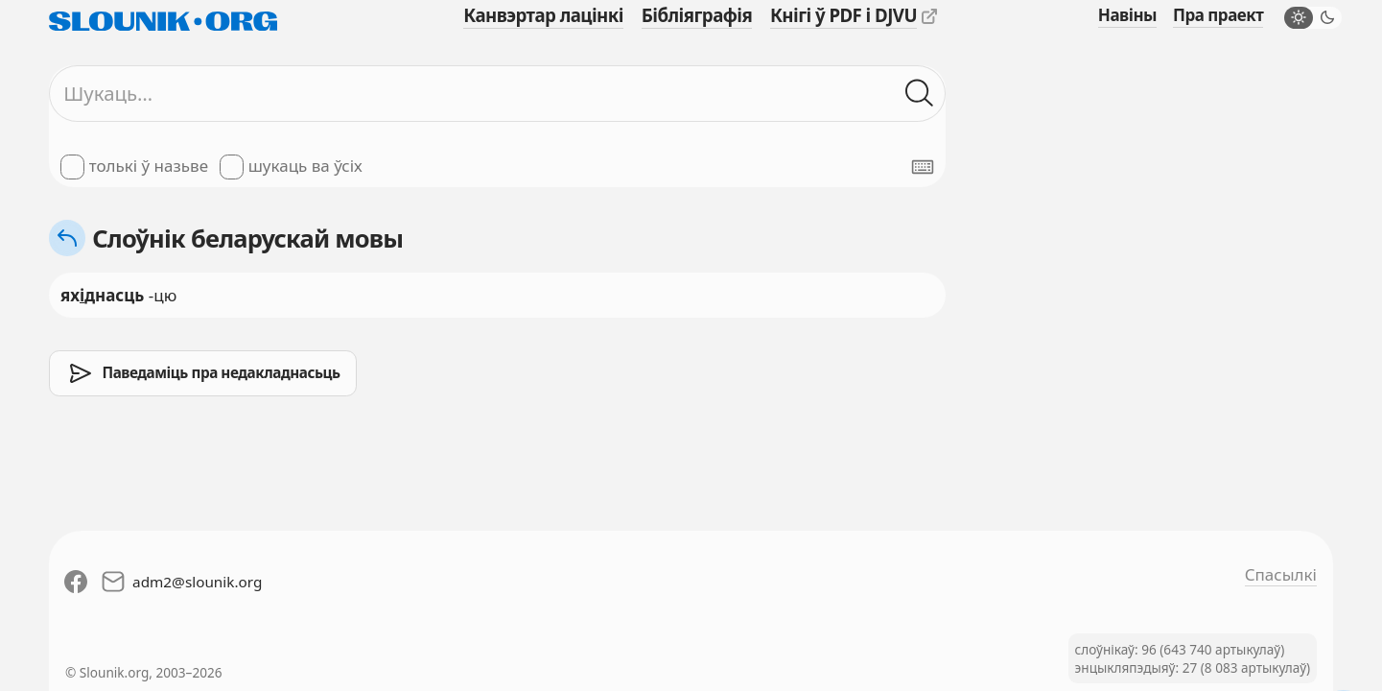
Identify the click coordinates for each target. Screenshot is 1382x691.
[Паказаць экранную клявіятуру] (922, 167)
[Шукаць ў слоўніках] (920, 94)
